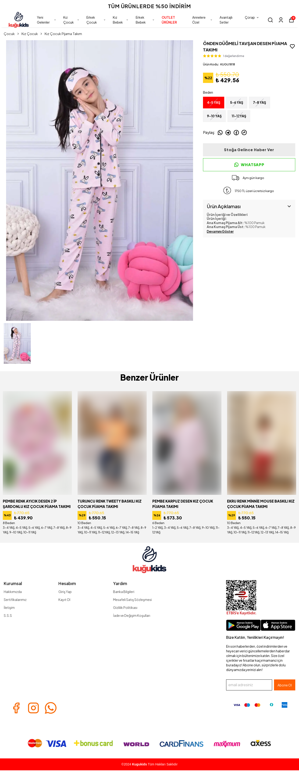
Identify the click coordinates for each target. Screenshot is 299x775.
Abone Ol (285, 685)
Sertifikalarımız (15, 599)
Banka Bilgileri (123, 591)
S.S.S (8, 615)
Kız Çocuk (71, 19)
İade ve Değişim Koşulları (131, 615)
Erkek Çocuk (96, 19)
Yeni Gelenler (46, 19)
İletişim (9, 607)
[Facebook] (16, 708)
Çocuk (12, 33)
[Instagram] (33, 708)
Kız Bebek (120, 19)
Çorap (252, 17)
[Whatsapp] (51, 708)
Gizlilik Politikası (125, 607)
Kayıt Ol (64, 599)
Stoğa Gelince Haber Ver (249, 149)
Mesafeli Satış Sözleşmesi (132, 599)
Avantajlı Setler (226, 19)
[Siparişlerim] (281, 20)
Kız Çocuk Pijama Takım (63, 33)
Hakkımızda (13, 591)
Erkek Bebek (145, 19)
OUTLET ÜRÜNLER (169, 19)
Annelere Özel (202, 19)
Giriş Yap (65, 591)
